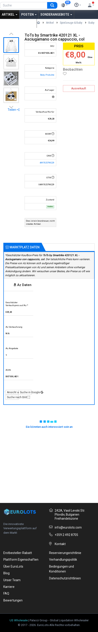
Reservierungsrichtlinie (65, 553)
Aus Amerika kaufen (18, 23)
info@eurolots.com (68, 527)
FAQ (6, 593)
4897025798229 (47, 162)
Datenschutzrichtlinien (65, 578)
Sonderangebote (56, 14)
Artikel (9, 14)
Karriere (9, 587)
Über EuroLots (13, 566)
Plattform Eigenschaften (20, 559)
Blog (6, 573)
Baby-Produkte (47, 75)
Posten (29, 14)
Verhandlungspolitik (63, 559)
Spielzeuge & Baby (71, 22)
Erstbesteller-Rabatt (17, 553)
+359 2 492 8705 (66, 535)
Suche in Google (25, 392)
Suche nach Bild (13, 397)
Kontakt (60, 544)
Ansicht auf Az (13, 392)
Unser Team (12, 580)
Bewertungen (13, 600)
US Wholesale (19, 620)
